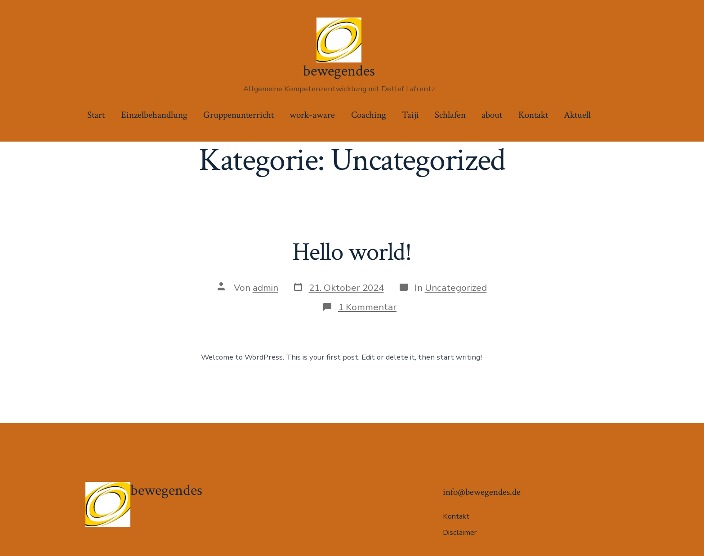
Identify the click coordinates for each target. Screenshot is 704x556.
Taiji (410, 115)
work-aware (312, 115)
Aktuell (577, 115)
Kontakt (533, 115)
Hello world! (352, 252)
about (491, 115)
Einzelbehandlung (154, 115)
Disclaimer (460, 533)
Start (96, 115)
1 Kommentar (367, 307)
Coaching (368, 115)
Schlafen (450, 115)
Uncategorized (456, 287)
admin (265, 287)
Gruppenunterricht (238, 115)
